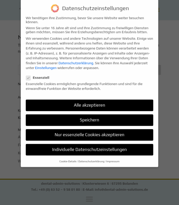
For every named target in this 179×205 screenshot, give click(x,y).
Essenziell (40, 74)
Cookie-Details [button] (68, 158)
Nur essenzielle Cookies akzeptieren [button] (89, 131)
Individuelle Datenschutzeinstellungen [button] (89, 146)
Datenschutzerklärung (75, 60)
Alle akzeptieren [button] (89, 102)
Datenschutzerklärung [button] (91, 158)
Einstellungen (45, 65)
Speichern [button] (89, 117)
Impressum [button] (113, 158)
